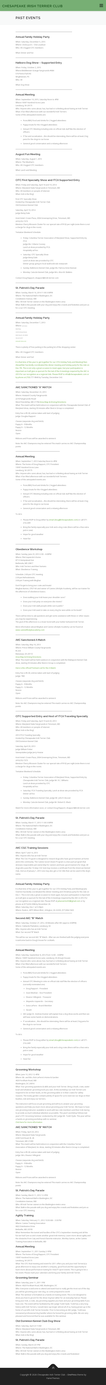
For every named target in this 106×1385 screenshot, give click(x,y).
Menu (101, 5)
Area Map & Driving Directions (53, 402)
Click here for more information (29, 1122)
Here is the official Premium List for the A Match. (36, 668)
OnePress (72, 1374)
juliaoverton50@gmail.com (69, 901)
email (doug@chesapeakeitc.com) (63, 520)
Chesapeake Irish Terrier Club (32, 6)
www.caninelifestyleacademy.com (30, 630)
